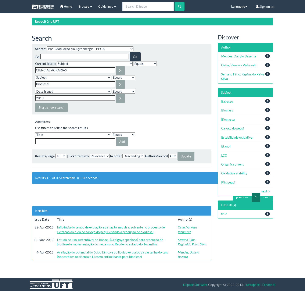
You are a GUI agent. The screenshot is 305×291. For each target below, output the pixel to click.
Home (66, 6)
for (37, 56)
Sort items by (79, 156)
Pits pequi (228, 182)
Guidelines (107, 6)
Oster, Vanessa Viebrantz (238, 65)
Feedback (268, 285)
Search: (40, 49)
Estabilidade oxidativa (236, 137)
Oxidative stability (234, 173)
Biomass (227, 110)
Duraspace (252, 285)
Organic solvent (232, 164)
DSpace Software (195, 285)
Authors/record (156, 156)
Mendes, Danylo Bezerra (238, 56)
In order (116, 156)
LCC (224, 155)
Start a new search (51, 107)
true (224, 214)
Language (239, 6)
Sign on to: (265, 6)
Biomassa (228, 119)
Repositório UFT (47, 21)
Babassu (227, 101)
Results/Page (45, 156)
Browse (85, 6)
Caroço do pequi (232, 128)
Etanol (225, 146)
